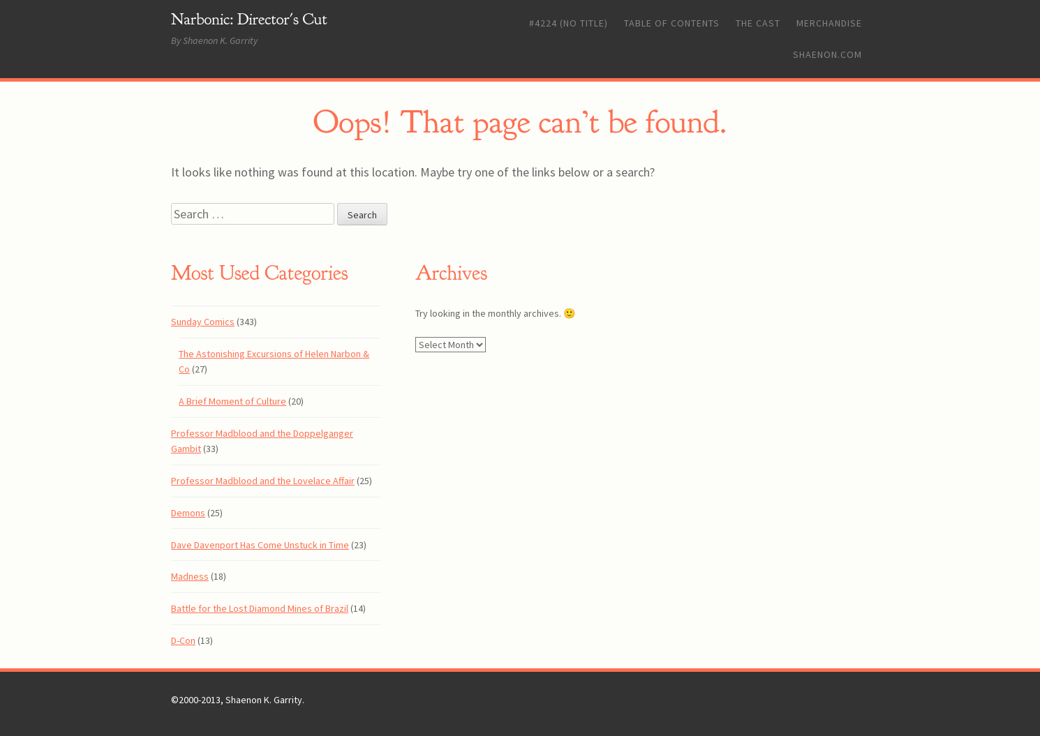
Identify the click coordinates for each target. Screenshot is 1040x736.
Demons (188, 512)
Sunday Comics (203, 321)
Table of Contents (672, 23)
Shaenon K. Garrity (263, 699)
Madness (190, 576)
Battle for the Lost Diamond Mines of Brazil (259, 608)
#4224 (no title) (568, 23)
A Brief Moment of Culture (232, 401)
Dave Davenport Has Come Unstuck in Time (260, 545)
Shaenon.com (827, 54)
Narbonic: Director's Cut (249, 19)
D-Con (183, 640)
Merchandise (829, 23)
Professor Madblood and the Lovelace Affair (263, 480)
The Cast (758, 23)
